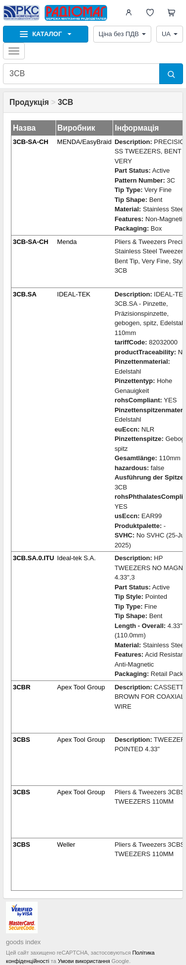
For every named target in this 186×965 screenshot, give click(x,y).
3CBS (21, 739)
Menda (67, 241)
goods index (23, 942)
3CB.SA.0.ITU (33, 558)
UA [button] (170, 34)
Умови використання (84, 961)
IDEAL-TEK (73, 294)
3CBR (21, 687)
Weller (66, 844)
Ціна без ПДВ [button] (122, 34)
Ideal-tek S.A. (76, 558)
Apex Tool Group (81, 687)
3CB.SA (25, 294)
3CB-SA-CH (31, 141)
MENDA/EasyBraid (84, 141)
